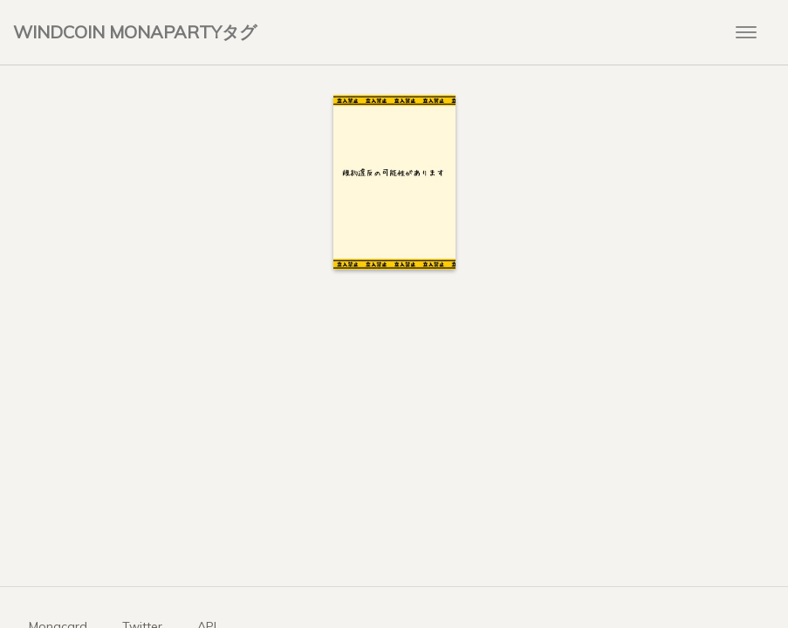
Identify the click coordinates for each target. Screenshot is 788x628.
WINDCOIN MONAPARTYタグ (135, 32)
